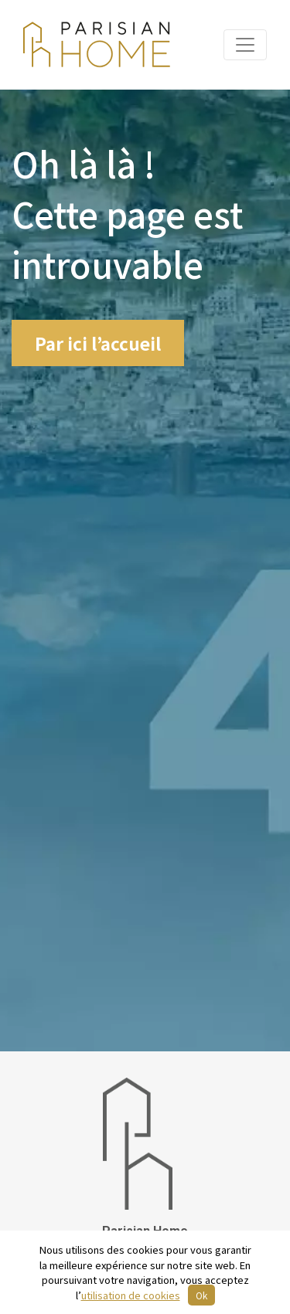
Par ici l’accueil (98, 343)
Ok (201, 1295)
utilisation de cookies (130, 1295)
